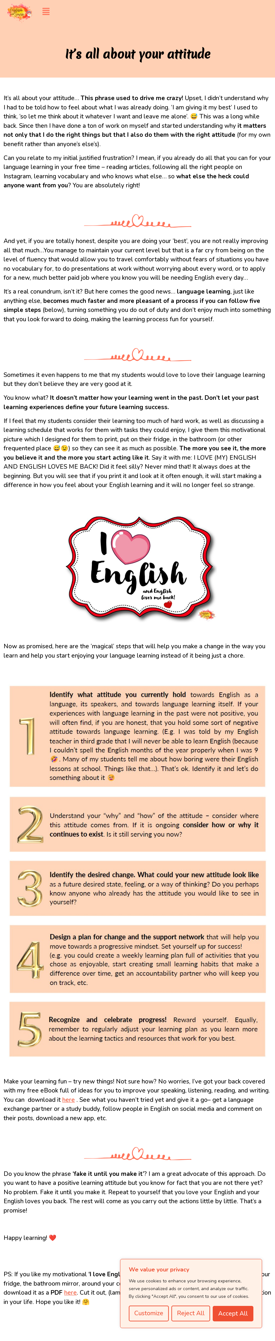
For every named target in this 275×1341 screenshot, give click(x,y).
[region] (191, 1293)
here (68, 1100)
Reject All (191, 1313)
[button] (157, 12)
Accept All (233, 1313)
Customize (148, 1313)
